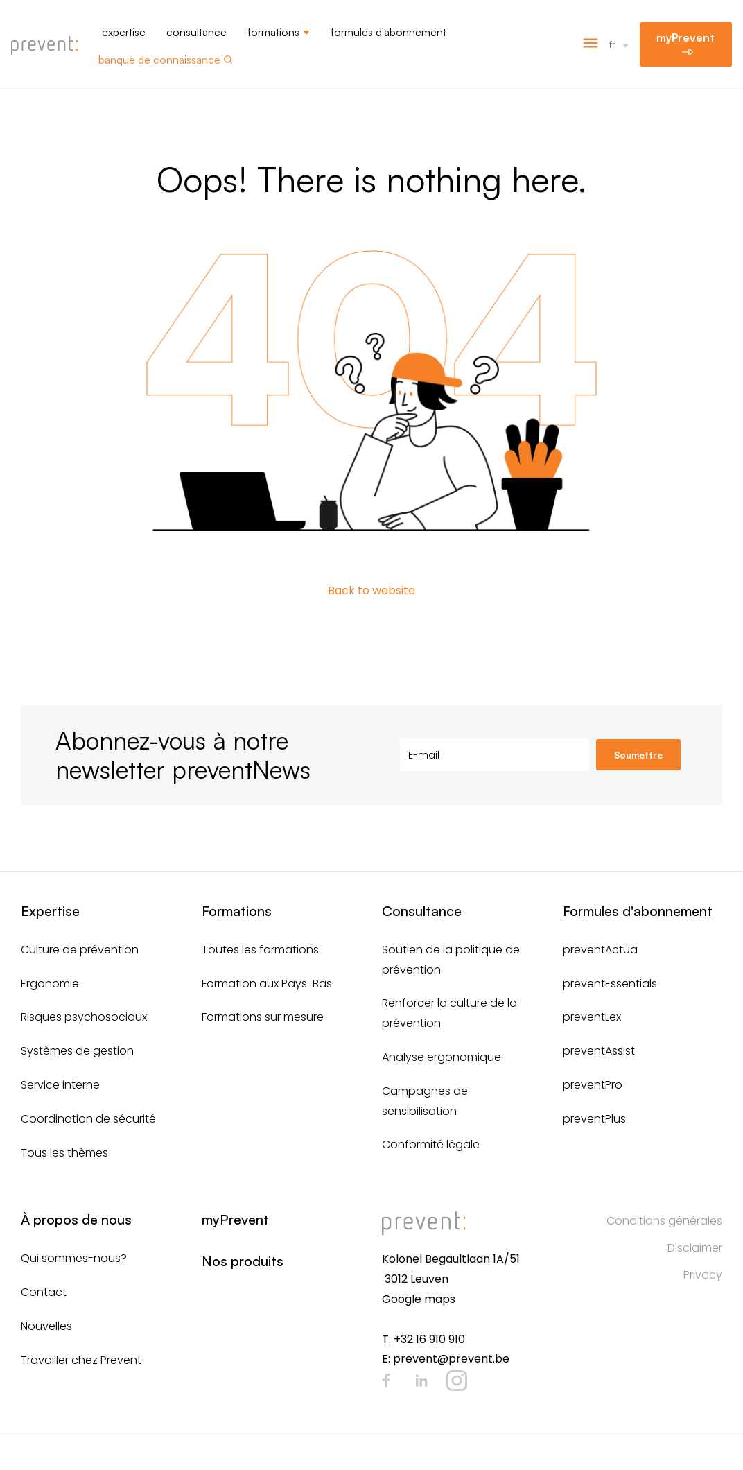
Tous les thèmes (64, 1153)
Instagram (457, 1380)
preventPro (592, 1085)
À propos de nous (76, 1219)
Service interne (60, 1085)
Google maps (418, 1299)
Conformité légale (431, 1144)
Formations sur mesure (263, 1017)
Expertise (124, 32)
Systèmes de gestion (77, 1051)
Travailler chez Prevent (81, 1360)
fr (612, 44)
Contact (44, 1292)
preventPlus (594, 1119)
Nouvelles (46, 1326)
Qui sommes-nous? (74, 1258)
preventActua (600, 950)
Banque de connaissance (159, 60)
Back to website (371, 590)
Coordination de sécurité (88, 1119)
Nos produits (242, 1261)
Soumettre (638, 755)
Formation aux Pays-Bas (267, 984)
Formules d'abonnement (388, 32)
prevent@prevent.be (451, 1359)
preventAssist (599, 1051)
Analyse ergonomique (441, 1057)
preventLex (592, 1017)
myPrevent (685, 37)
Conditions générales (664, 1221)
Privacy (702, 1275)
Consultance (196, 32)
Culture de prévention (80, 950)
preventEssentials (610, 984)
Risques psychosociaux (84, 1017)
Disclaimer (694, 1248)
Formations (273, 32)
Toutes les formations (260, 950)
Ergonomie (50, 984)
